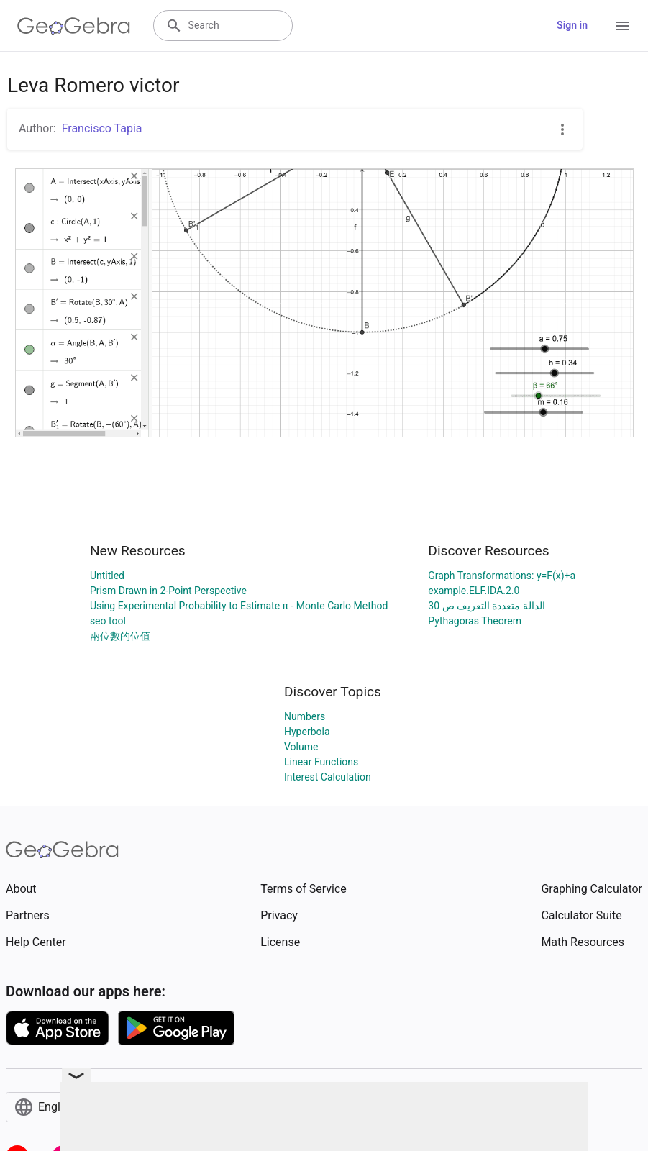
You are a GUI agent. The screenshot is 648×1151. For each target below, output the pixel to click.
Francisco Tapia (102, 128)
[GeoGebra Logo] (73, 26)
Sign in (572, 25)
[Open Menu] (622, 26)
